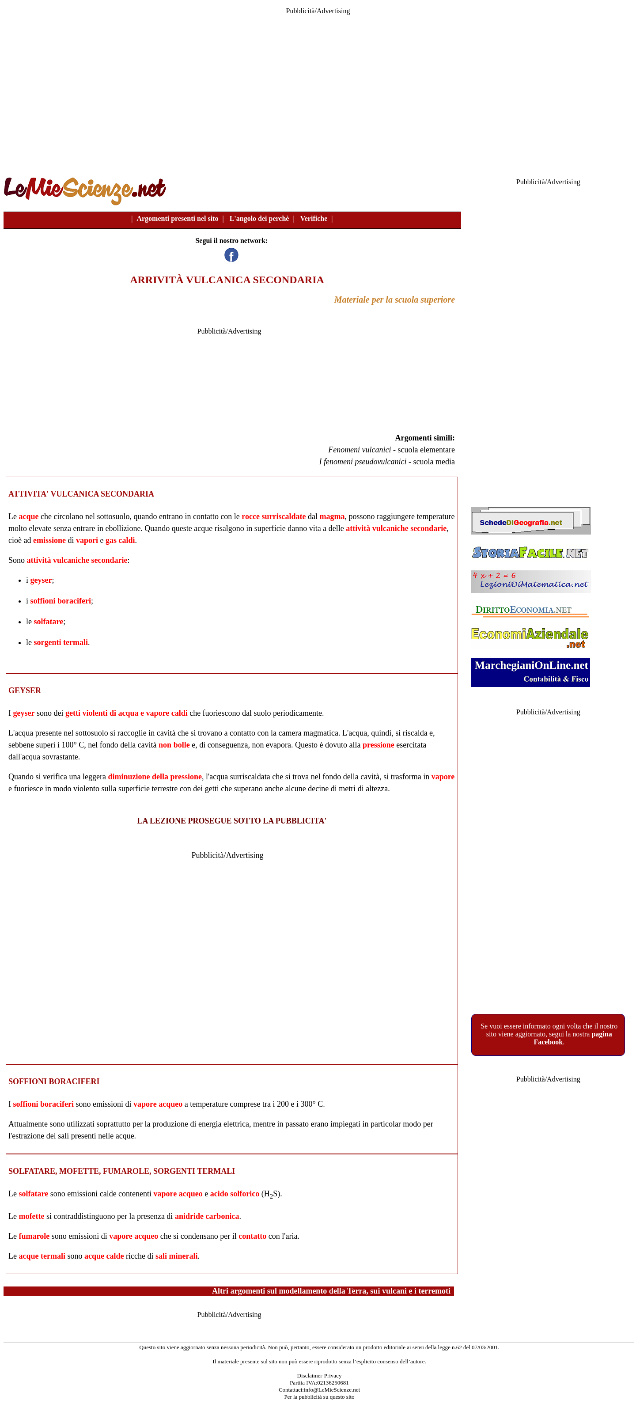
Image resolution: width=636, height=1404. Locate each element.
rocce (251, 516)
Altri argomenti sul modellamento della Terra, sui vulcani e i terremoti (331, 1290)
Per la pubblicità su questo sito (319, 1396)
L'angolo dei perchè (259, 218)
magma (331, 516)
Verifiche (314, 218)
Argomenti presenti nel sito (177, 218)
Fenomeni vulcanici (359, 449)
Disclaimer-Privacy (319, 1375)
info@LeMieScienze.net (332, 1389)
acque (28, 516)
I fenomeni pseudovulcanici (363, 461)
